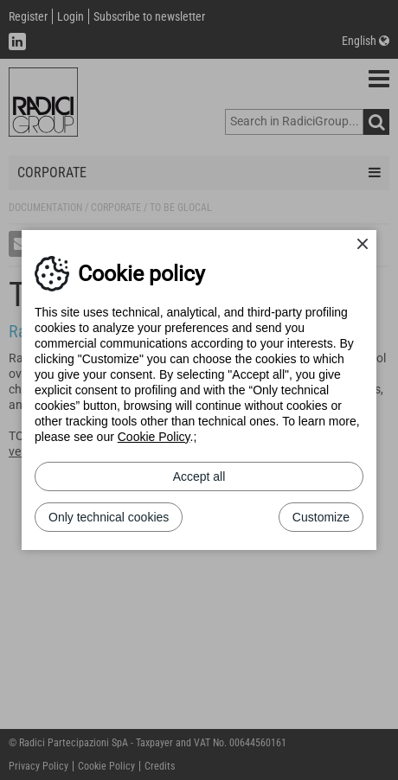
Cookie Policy (154, 437)
